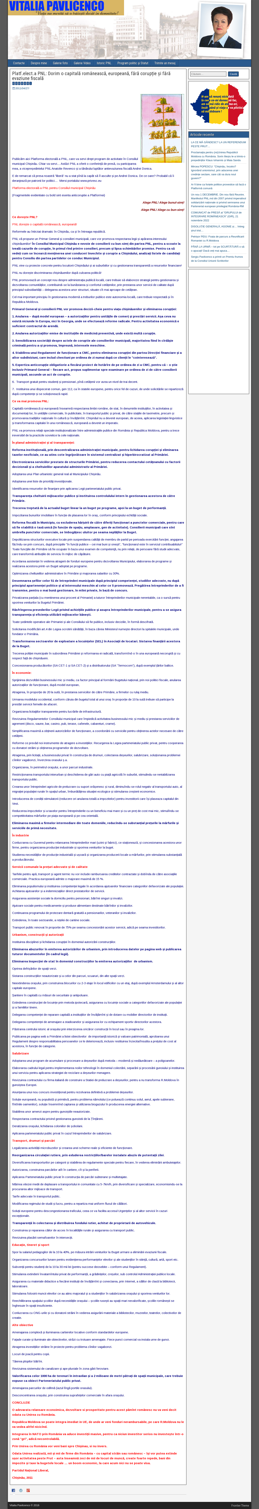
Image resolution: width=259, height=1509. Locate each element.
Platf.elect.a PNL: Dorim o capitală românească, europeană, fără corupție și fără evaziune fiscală (91, 76)
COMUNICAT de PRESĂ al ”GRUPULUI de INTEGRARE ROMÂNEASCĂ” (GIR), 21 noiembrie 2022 (216, 216)
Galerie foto (60, 63)
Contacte (19, 63)
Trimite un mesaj (164, 63)
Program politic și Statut (132, 63)
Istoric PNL (104, 63)
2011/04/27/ (22, 88)
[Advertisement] (218, 331)
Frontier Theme (240, 1505)
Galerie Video (82, 63)
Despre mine (39, 63)
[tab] (14, 1491)
